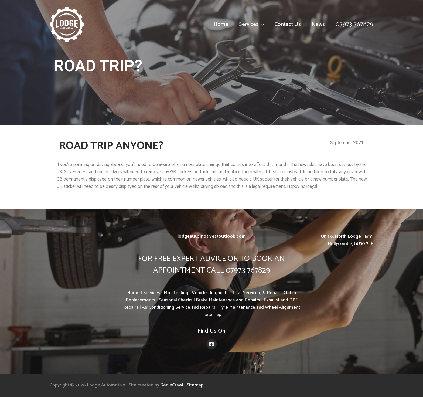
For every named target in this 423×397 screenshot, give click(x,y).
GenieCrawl (171, 385)
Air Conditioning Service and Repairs (178, 307)
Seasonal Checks (175, 300)
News (318, 24)
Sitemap (212, 314)
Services (248, 24)
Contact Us (288, 24)
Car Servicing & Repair (257, 293)
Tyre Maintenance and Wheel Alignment (259, 307)
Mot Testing (176, 293)
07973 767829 (354, 24)
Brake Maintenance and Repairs (228, 300)
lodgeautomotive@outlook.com (211, 236)
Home (221, 24)
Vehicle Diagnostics (212, 293)
